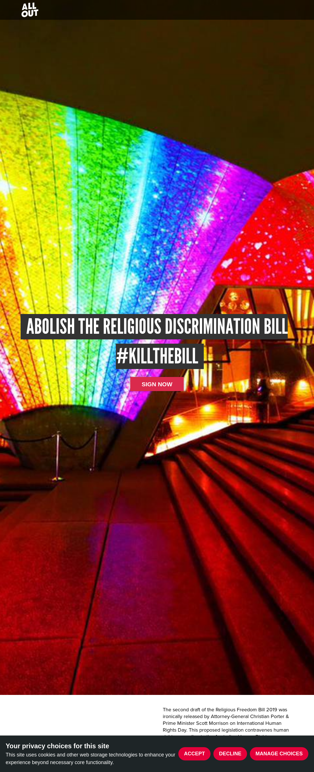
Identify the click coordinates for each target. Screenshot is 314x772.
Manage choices (279, 753)
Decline (230, 753)
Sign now (157, 384)
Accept (194, 753)
